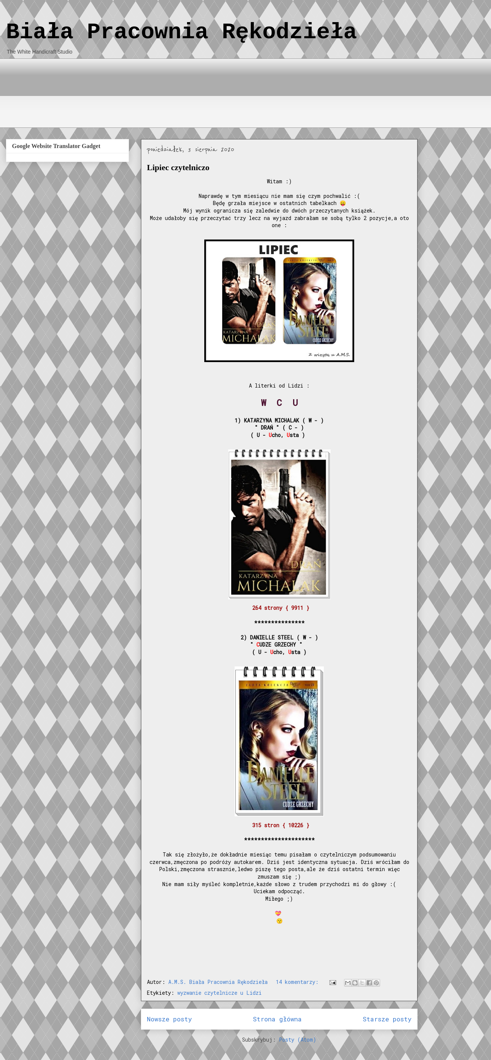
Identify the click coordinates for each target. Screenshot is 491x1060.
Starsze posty (387, 1019)
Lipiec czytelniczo (178, 167)
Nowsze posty (169, 1019)
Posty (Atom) (297, 1039)
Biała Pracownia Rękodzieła (181, 32)
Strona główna (277, 1019)
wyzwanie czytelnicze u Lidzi (219, 992)
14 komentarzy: (299, 981)
